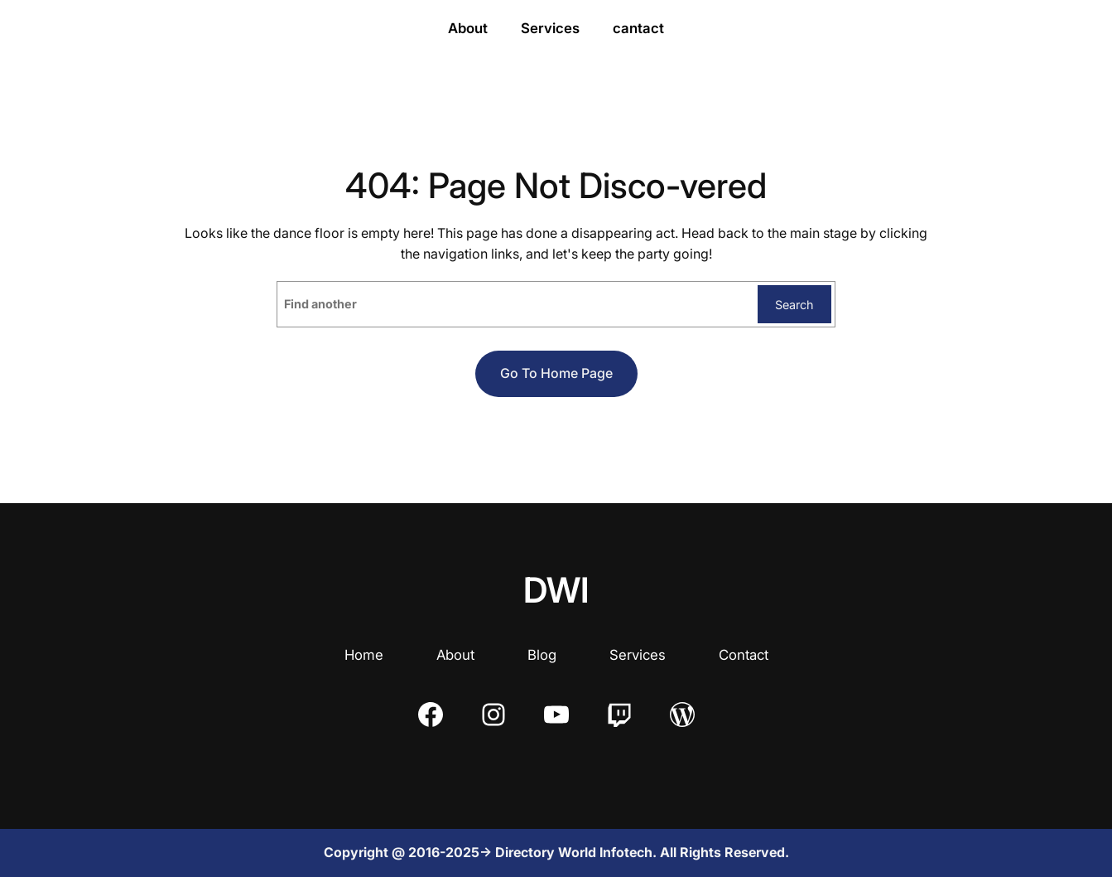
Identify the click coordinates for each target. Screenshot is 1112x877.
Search (794, 305)
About (455, 655)
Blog (541, 655)
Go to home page (556, 373)
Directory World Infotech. (577, 852)
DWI (556, 590)
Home (363, 655)
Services (637, 655)
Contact (743, 655)
